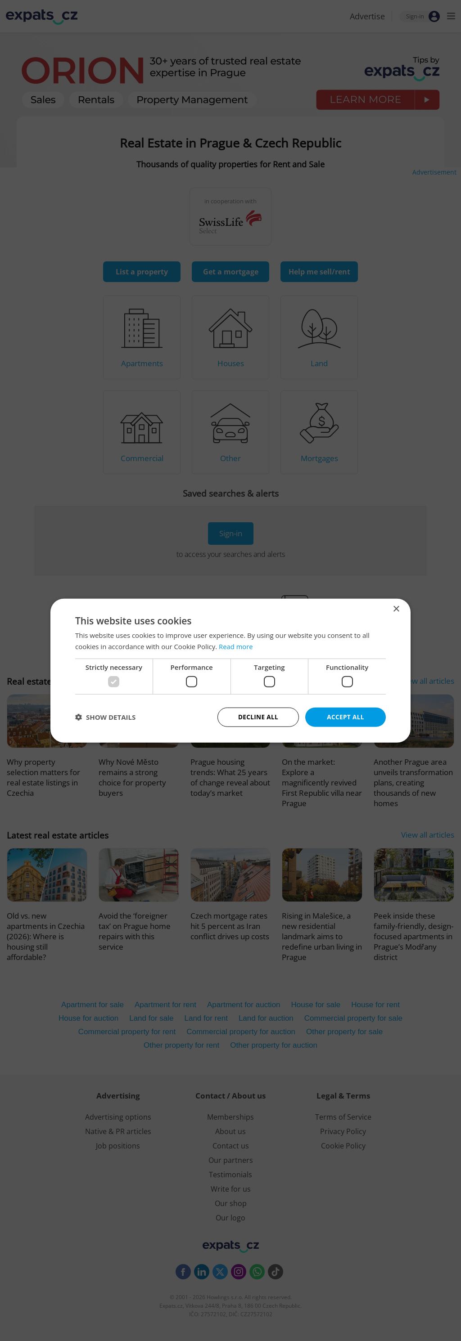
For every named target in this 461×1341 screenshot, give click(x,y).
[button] (105, 717)
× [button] (396, 608)
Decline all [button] (258, 717)
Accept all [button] (345, 717)
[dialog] (230, 670)
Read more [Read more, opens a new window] (236, 645)
